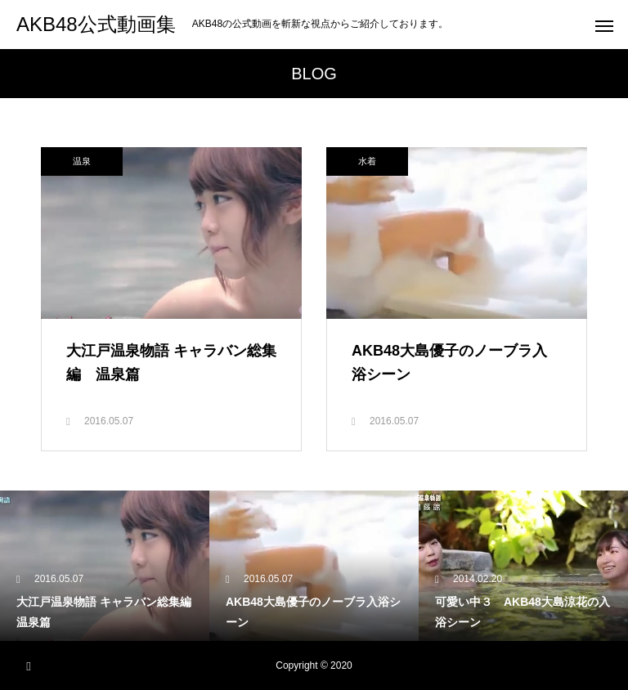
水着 (367, 161)
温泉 (82, 161)
